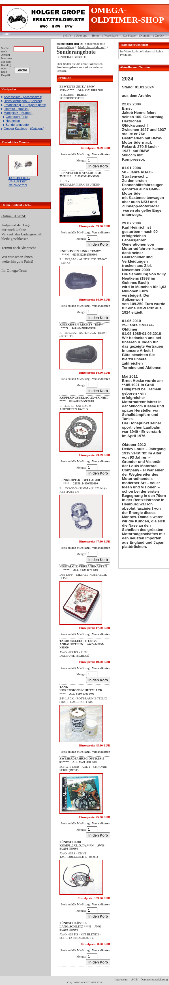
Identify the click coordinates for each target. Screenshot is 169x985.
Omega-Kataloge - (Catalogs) (24, 128)
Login (5, 33)
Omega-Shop (65, 47)
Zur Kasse (129, 35)
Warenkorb (111, 35)
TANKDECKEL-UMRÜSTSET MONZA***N (19, 181)
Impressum (121, 979)
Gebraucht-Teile (17, 116)
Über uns (81, 35)
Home (95, 35)
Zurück (159, 35)
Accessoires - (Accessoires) (23, 97)
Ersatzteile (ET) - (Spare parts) (25, 105)
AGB (134, 979)
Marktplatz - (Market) (18, 112)
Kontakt (145, 35)
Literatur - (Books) (16, 108)
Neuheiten (13, 120)
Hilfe (68, 35)
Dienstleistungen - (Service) (23, 101)
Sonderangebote (17, 124)
